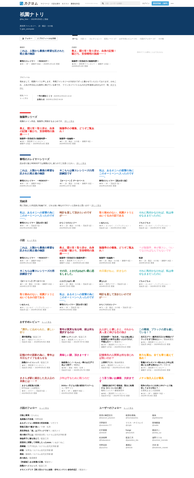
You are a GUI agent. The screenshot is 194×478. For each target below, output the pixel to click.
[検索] (102, 3)
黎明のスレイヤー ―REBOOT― (34, 61)
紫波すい (118, 342)
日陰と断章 (24, 415)
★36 (21, 64)
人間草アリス (107, 362)
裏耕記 (77, 365)
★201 (74, 64)
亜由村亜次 (169, 339)
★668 (103, 393)
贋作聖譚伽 (26, 337)
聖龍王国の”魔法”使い (29, 427)
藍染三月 (37, 337)
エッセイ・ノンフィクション (117, 226)
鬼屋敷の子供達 (26, 419)
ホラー (31, 391)
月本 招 (167, 365)
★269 (63, 368)
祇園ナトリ (32, 14)
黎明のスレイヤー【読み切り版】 (113, 181)
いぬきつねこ (59, 442)
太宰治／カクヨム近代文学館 (38, 450)
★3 (140, 261)
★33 (23, 391)
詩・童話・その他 (72, 141)
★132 (143, 393)
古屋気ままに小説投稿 (150, 390)
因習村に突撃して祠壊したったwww (35, 442)
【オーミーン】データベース (71, 181)
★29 (103, 365)
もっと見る (24, 98)
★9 (60, 141)
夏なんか (103, 281)
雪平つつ (69, 388)
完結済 (23, 201)
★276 (143, 368)
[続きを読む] (68, 85)
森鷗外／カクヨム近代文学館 (38, 454)
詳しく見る (69, 121)
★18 (63, 340)
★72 (61, 226)
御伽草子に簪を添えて (29, 438)
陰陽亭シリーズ (28, 117)
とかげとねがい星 (67, 281)
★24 (101, 226)
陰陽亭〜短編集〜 (67, 138)
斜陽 (22, 450)
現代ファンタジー (35, 340)
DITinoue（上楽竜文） (31, 388)
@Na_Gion (24, 19)
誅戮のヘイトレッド (30, 362)
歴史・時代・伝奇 (76, 368)
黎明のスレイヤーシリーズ (34, 159)
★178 (103, 345)
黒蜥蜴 (23, 446)
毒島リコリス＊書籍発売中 (112, 390)
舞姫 (22, 454)
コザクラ (54, 423)
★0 (60, 184)
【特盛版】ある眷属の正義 (31, 462)
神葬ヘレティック (69, 337)
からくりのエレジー (68, 223)
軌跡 (141, 258)
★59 (101, 184)
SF (27, 64)
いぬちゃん (104, 223)
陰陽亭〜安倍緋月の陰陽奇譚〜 (85, 61)
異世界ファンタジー (87, 64)
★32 (141, 226)
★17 (23, 340)
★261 (143, 342)
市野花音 (39, 419)
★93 (23, 365)
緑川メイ (56, 431)
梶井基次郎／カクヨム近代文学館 (49, 435)
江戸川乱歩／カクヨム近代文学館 (41, 446)
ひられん (35, 415)
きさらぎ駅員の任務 (30, 385)
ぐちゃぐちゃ (144, 223)
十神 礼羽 (46, 427)
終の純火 (23, 458)
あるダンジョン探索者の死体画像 (34, 423)
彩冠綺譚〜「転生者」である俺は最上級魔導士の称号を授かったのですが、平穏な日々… (117, 339)
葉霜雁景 (33, 458)
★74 (63, 391)
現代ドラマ (110, 284)
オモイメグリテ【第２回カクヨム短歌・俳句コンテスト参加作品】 (48, 470)
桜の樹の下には (26, 435)
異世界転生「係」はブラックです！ (35, 431)
